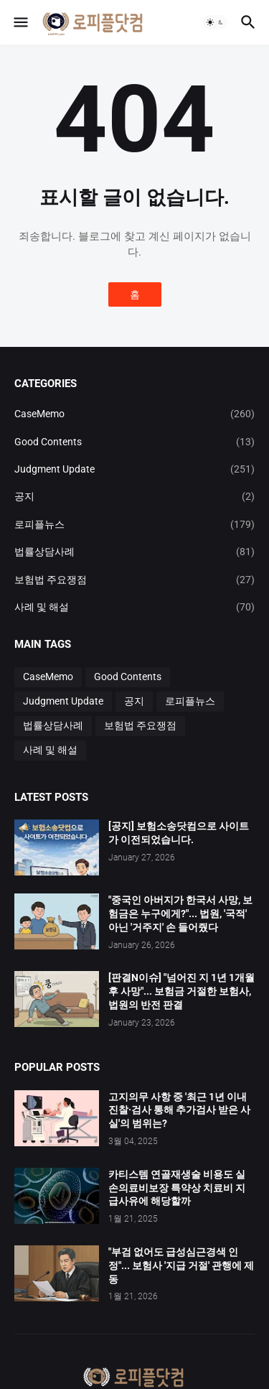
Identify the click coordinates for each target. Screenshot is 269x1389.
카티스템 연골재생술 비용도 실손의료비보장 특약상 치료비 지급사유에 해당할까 (176, 1188)
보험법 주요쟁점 (134, 579)
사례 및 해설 (134, 607)
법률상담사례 (134, 551)
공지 (134, 496)
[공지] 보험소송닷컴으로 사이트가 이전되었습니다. (178, 832)
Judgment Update (134, 469)
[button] (19, 22)
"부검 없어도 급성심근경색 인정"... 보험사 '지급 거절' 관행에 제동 (181, 1265)
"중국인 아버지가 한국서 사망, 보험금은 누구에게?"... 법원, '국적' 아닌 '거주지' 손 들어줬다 (180, 913)
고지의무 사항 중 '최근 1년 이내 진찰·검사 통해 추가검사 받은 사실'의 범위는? (179, 1110)
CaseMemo (134, 414)
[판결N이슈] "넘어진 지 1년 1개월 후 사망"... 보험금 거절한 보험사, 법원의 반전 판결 (181, 991)
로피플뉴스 (134, 524)
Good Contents (134, 442)
